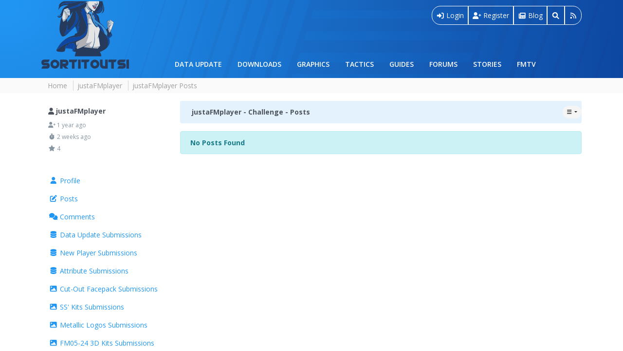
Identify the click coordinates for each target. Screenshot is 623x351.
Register (491, 15)
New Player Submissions (93, 252)
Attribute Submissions (88, 270)
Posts (63, 198)
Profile (64, 180)
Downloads (259, 64)
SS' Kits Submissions (86, 307)
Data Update (198, 64)
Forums (443, 64)
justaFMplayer (99, 85)
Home (57, 85)
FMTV (526, 64)
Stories (487, 64)
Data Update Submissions (95, 234)
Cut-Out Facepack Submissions (103, 288)
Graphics (313, 64)
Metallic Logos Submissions (98, 325)
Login (450, 15)
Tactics (359, 64)
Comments (72, 216)
